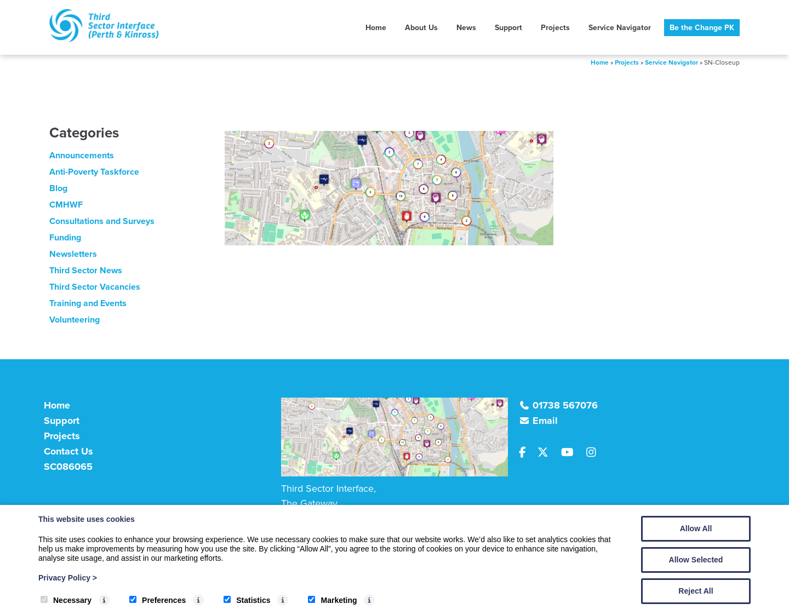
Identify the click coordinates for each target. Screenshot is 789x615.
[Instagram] (594, 453)
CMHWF (66, 204)
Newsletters (73, 254)
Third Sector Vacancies (94, 286)
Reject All (695, 591)
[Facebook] (527, 453)
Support (508, 27)
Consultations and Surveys (102, 221)
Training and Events (88, 303)
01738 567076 (565, 405)
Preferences (157, 600)
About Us (421, 27)
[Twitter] (547, 453)
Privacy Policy (67, 577)
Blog (58, 188)
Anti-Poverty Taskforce (94, 171)
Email (545, 420)
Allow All (696, 528)
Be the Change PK (702, 27)
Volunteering (74, 319)
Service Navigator (619, 27)
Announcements (81, 155)
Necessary (66, 600)
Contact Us (68, 451)
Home (375, 27)
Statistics (247, 600)
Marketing (332, 600)
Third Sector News (85, 270)
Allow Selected (696, 559)
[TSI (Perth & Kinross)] (104, 39)
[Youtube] (571, 453)
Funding (65, 237)
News (466, 27)
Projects (555, 27)
